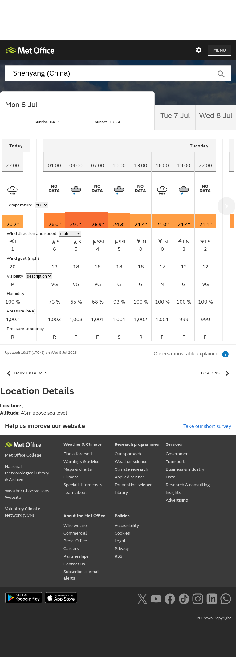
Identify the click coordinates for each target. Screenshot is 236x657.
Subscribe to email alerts (81, 575)
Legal (120, 540)
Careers (71, 548)
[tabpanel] (19, 240)
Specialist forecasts (82, 484)
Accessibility (127, 525)
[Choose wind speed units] (70, 234)
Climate (71, 477)
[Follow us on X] (142, 598)
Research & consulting (188, 484)
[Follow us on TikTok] (183, 598)
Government (178, 454)
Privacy (122, 548)
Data (171, 477)
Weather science (131, 461)
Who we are (75, 525)
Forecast (216, 373)
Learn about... (76, 492)
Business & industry (185, 469)
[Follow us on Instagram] (197, 598)
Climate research (131, 469)
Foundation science (134, 484)
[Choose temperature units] (41, 205)
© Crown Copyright (214, 618)
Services (174, 444)
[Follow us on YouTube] (156, 598)
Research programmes (137, 444)
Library (121, 492)
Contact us (74, 564)
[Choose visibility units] (39, 276)
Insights (173, 492)
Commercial (75, 533)
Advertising (177, 500)
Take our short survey (207, 426)
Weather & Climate (82, 444)
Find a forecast (77, 454)
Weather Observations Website (27, 494)
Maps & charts (77, 469)
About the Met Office (84, 516)
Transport (175, 461)
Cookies (122, 533)
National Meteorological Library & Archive (27, 473)
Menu (219, 50)
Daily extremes (26, 373)
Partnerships (76, 556)
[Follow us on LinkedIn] (211, 598)
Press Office (75, 540)
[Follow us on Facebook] (170, 598)
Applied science (130, 477)
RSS (118, 556)
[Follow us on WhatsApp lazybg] (225, 598)
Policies (122, 516)
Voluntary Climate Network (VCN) (22, 512)
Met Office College (23, 455)
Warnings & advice (81, 461)
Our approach (128, 454)
